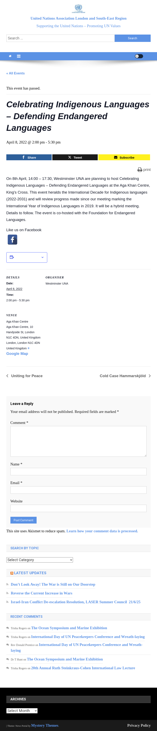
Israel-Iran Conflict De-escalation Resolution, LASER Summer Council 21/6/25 (75, 602)
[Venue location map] (67, 335)
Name (16, 464)
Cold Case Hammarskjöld (123, 376)
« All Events (15, 73)
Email (16, 483)
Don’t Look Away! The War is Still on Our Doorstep (53, 584)
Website (16, 501)
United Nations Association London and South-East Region (78, 18)
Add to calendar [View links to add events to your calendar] (27, 257)
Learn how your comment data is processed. (102, 531)
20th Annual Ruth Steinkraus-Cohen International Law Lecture (83, 668)
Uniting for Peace (26, 376)
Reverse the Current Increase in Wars (41, 593)
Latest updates (30, 573)
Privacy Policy (139, 725)
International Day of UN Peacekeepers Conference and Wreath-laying (88, 637)
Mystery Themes (44, 725)
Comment (19, 422)
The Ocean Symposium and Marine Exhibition (69, 628)
